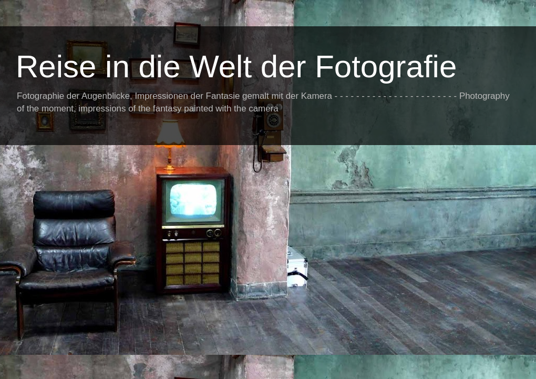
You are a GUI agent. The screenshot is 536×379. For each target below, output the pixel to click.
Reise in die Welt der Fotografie (236, 66)
